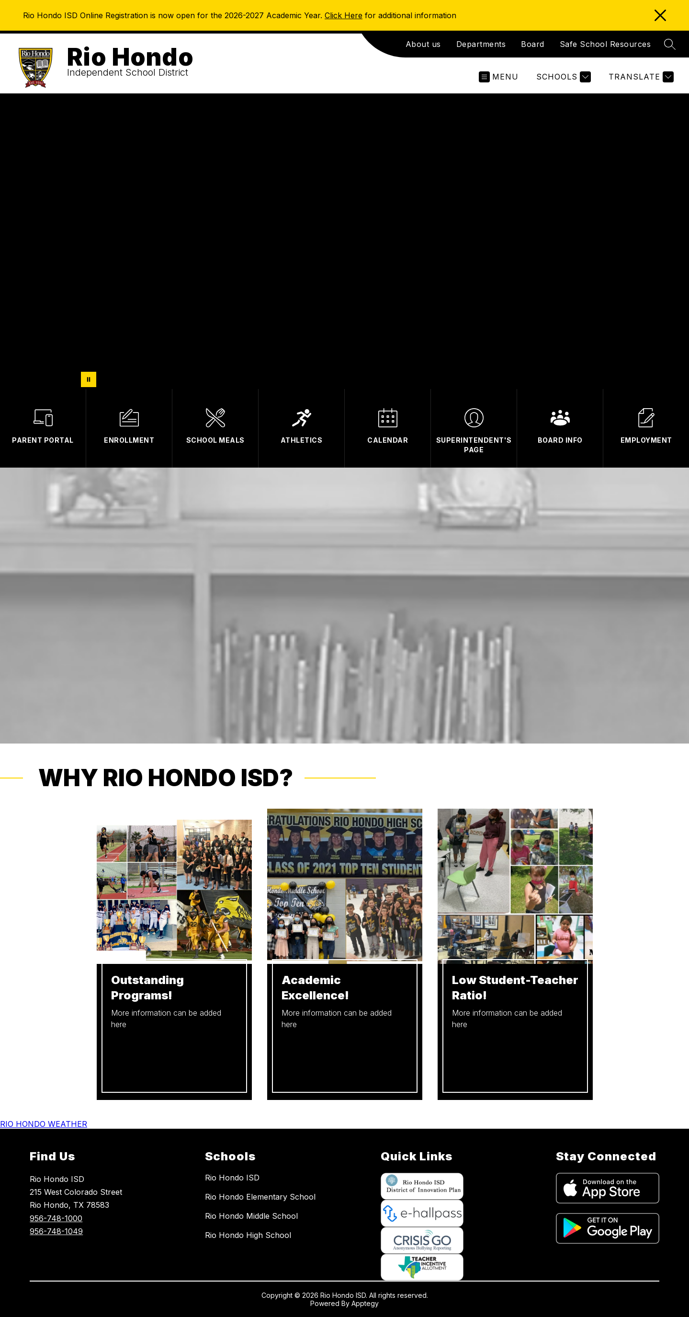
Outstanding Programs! (147, 987)
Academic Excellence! (315, 987)
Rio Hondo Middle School (251, 1216)
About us (423, 44)
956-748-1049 (56, 1231)
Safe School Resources (605, 44)
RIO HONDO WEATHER (43, 1124)
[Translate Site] (640, 77)
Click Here (343, 15)
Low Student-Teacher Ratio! (515, 987)
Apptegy (365, 1303)
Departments (481, 44)
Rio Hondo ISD (232, 1177)
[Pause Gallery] (88, 379)
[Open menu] (499, 77)
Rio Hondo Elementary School (260, 1197)
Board (532, 44)
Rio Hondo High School (248, 1235)
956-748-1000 (56, 1218)
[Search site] (670, 44)
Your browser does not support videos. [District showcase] (344, 241)
